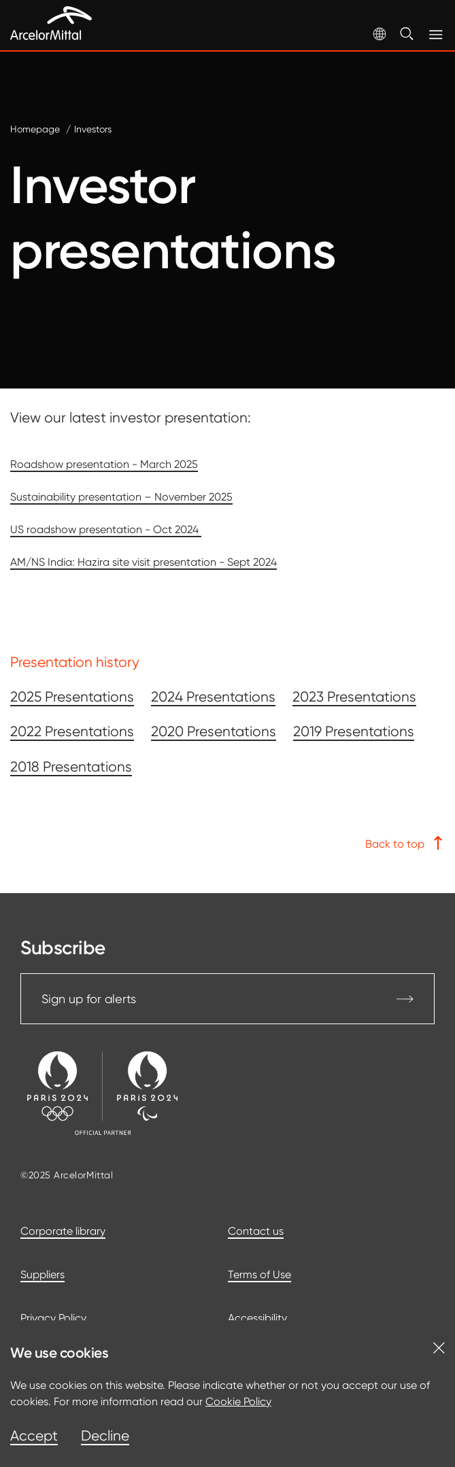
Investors (93, 129)
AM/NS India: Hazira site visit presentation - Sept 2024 (143, 562)
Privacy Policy (53, 1317)
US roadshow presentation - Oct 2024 (105, 529)
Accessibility (257, 1317)
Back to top (405, 843)
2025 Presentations (72, 697)
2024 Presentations (213, 697)
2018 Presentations (71, 767)
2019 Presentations (353, 731)
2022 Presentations (72, 731)
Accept (34, 1436)
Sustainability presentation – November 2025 (121, 496)
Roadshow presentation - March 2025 (104, 464)
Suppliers (42, 1274)
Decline (105, 1436)
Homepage (35, 129)
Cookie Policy (238, 1401)
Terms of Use (259, 1274)
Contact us (256, 1231)
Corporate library (62, 1231)
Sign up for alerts (227, 998)
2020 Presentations (213, 731)
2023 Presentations (354, 697)
